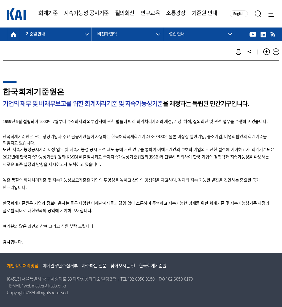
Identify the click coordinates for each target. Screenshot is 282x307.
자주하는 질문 (94, 266)
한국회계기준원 (153, 266)
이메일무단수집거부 (60, 266)
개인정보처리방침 (22, 266)
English (238, 14)
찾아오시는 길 (122, 266)
